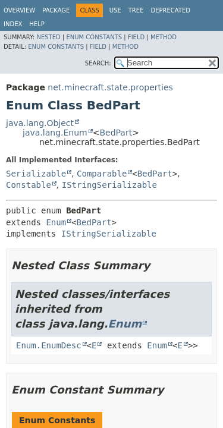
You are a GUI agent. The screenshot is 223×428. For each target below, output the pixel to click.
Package (56, 10)
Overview (19, 10)
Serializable (36, 173)
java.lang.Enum (55, 132)
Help (36, 24)
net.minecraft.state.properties (110, 87)
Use (115, 10)
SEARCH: (98, 63)
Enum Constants (94, 37)
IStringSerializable (109, 185)
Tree (136, 10)
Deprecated (170, 10)
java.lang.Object (40, 123)
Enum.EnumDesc (48, 345)
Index (13, 24)
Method (163, 37)
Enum (56, 222)
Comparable (102, 173)
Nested (48, 37)
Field (136, 37)
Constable (28, 185)
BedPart (115, 132)
